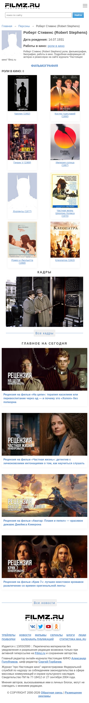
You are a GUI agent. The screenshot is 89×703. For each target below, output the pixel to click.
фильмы (40, 635)
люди (82, 635)
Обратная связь (52, 692)
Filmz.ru (40, 653)
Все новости (44, 603)
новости (25, 635)
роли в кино (56, 46)
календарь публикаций (37, 639)
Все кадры (44, 333)
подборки (8, 639)
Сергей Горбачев (50, 661)
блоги (70, 635)
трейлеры (8, 635)
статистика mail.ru (72, 639)
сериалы (56, 635)
